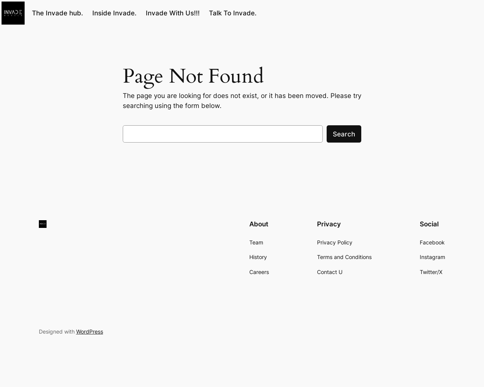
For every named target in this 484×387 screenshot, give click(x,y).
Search (344, 134)
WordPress (89, 331)
